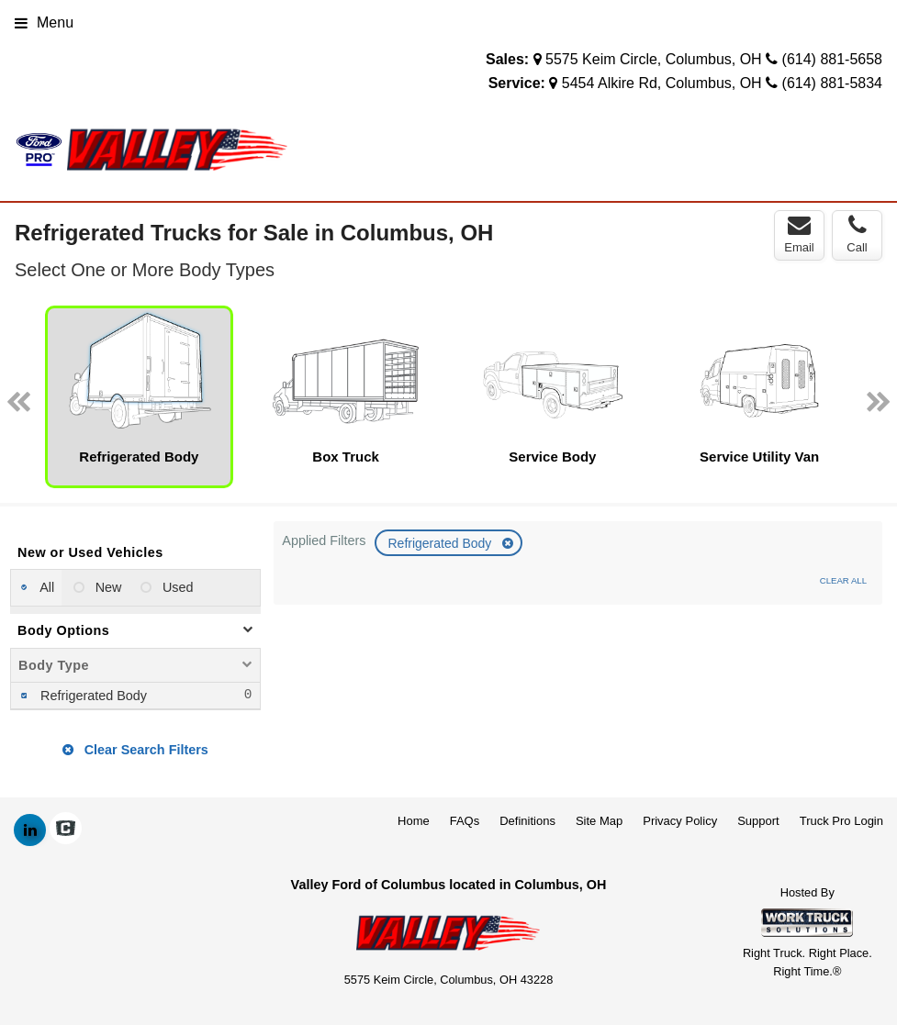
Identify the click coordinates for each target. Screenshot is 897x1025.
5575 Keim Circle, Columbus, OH (653, 59)
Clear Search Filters (135, 749)
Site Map (599, 821)
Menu (44, 22)
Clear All (843, 580)
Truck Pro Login (841, 821)
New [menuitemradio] (107, 587)
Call (857, 234)
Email (799, 234)
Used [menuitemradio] (176, 587)
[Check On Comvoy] (66, 830)
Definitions (527, 821)
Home (414, 821)
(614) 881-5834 (832, 83)
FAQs (465, 821)
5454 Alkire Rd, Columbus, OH (662, 83)
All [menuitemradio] (45, 587)
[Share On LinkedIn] (30, 830)
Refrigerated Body (441, 543)
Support (758, 821)
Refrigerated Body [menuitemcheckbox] (92, 695)
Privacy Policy (680, 821)
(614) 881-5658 (832, 59)
